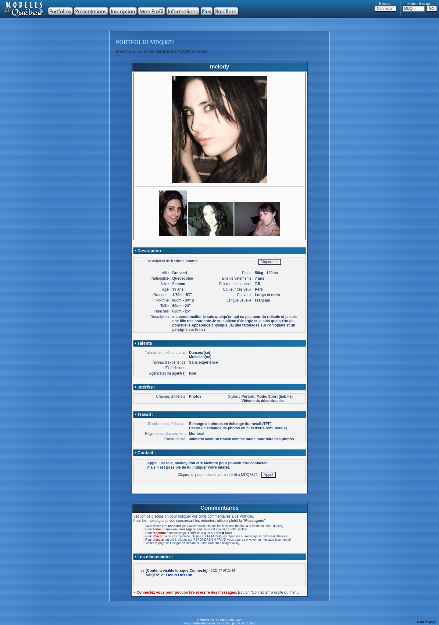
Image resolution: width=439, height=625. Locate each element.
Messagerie (254, 521)
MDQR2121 (155, 575)
